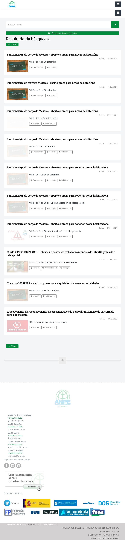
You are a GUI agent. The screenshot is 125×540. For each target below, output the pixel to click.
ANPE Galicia (30, 524)
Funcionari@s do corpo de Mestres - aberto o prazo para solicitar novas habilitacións (57, 167)
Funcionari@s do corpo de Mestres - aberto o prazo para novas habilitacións (52, 54)
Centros (35, 268)
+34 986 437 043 (15, 444)
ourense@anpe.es (16, 456)
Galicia (102, 59)
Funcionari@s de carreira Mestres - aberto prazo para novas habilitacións (51, 83)
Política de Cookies (95, 528)
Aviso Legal (113, 528)
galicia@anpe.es (15, 420)
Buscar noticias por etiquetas (62, 33)
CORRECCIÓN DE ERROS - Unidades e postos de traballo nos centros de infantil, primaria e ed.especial (61, 253)
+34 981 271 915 (15, 426)
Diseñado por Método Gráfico (103, 534)
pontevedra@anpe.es (18, 447)
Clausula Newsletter (108, 531)
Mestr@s (51, 67)
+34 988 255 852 (15, 453)
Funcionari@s (37, 67)
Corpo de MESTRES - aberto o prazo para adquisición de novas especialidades (53, 283)
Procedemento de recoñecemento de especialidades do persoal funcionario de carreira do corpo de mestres (60, 313)
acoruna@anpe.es (16, 429)
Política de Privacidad (73, 528)
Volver (12, 44)
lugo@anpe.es (14, 438)
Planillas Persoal (49, 268)
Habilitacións (49, 124)
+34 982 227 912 (15, 435)
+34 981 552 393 (15, 417)
